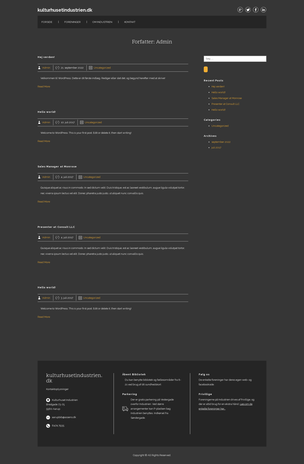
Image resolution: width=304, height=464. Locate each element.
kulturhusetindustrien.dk (65, 10)
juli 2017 (216, 147)
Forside (46, 22)
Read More (44, 86)
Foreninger (72, 22)
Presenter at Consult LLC (225, 103)
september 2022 (221, 141)
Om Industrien (102, 22)
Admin (46, 67)
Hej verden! (218, 86)
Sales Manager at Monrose (227, 98)
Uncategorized (102, 67)
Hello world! (218, 92)
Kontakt (129, 22)
